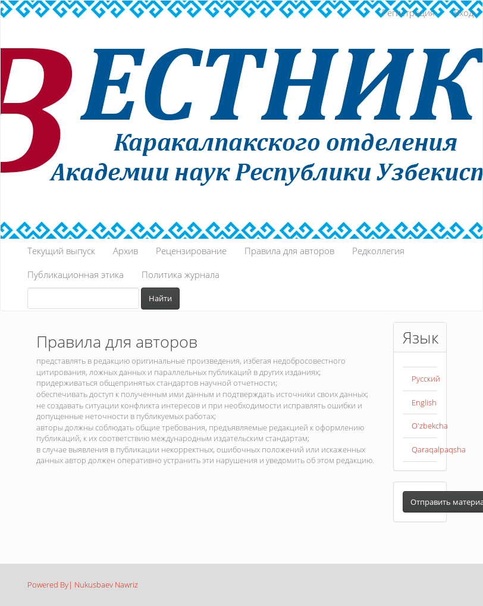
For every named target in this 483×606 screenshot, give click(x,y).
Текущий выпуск (61, 251)
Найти (160, 298)
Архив (125, 251)
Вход (463, 12)
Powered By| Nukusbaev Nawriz (82, 584)
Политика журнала (180, 274)
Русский (426, 378)
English (424, 402)
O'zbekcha (430, 425)
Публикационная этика (75, 274)
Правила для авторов (289, 251)
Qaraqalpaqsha (439, 449)
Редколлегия (378, 251)
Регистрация (408, 12)
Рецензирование (191, 251)
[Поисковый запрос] (83, 298)
